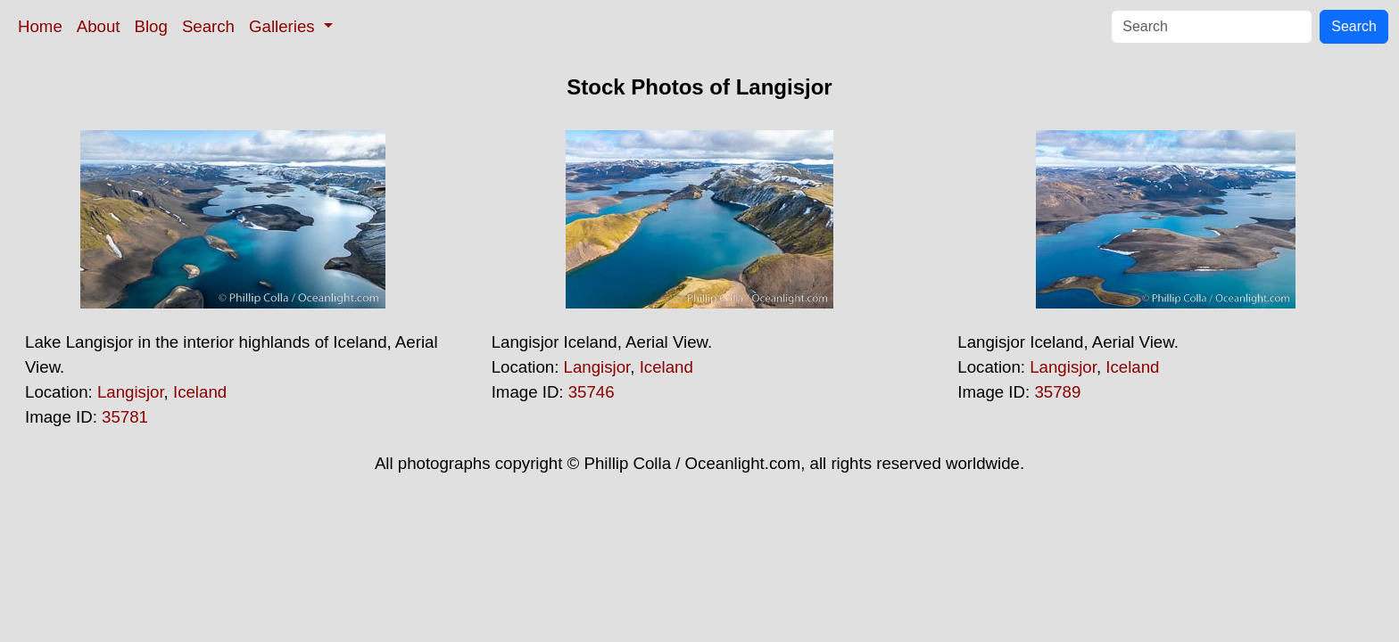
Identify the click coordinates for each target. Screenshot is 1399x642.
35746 (591, 392)
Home (40, 26)
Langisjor (130, 392)
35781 (125, 416)
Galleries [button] (284, 26)
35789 (1057, 392)
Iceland (200, 392)
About (98, 26)
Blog (151, 26)
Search (208, 26)
